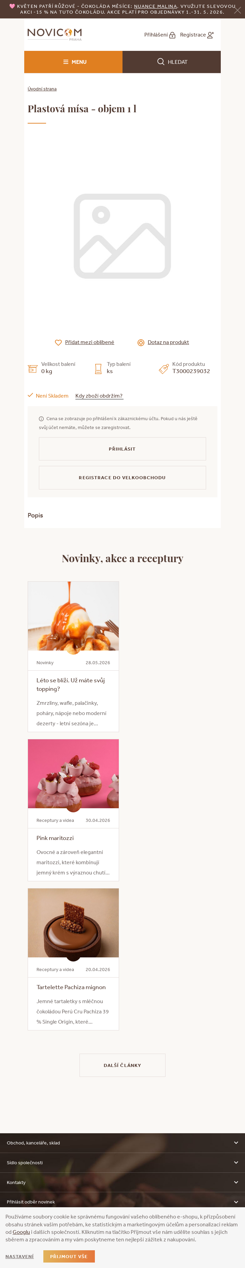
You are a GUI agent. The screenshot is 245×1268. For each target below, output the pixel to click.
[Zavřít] (237, 9)
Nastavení (19, 1256)
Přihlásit (122, 449)
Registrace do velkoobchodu (122, 477)
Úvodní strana (42, 89)
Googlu (21, 1231)
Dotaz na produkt (168, 342)
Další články (122, 1065)
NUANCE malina (155, 6)
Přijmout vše (69, 1256)
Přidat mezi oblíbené (89, 342)
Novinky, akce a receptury (123, 557)
